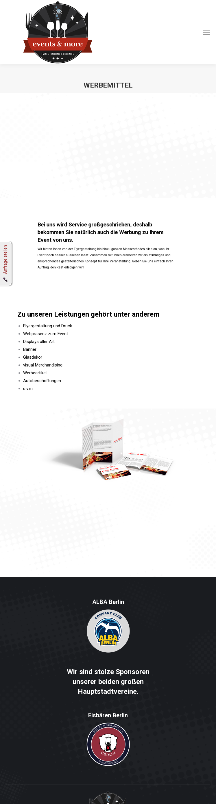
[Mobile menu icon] (206, 32)
